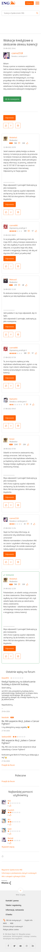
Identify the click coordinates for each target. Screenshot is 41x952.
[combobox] (20, 13)
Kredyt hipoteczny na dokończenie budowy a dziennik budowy (18, 683)
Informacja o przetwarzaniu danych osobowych (19, 873)
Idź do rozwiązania (12, 99)
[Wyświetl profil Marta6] (14, 838)
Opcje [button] (18, 125)
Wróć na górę (20, 895)
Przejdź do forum (8, 765)
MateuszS (13, 279)
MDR (11, 923)
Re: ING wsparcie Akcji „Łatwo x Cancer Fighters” (20, 722)
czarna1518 (17, 53)
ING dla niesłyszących (13, 920)
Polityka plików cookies (11, 930)
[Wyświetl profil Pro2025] (14, 810)
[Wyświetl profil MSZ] (14, 801)
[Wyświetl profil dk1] (14, 820)
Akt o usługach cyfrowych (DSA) (13, 876)
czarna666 (13, 225)
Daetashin (13, 399)
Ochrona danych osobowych (13, 926)
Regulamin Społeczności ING (12, 870)
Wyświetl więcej (8, 847)
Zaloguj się (29, 3)
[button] (6, 125)
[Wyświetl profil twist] (14, 829)
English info (28, 920)
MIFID (5, 923)
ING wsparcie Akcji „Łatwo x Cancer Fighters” (19, 741)
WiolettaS (13, 137)
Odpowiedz (9, 118)
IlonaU (11, 439)
